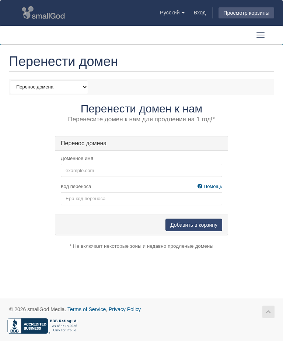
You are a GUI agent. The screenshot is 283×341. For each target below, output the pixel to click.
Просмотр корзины (246, 13)
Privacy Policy (125, 309)
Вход (199, 12)
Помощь (210, 186)
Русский (172, 12)
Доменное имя (77, 158)
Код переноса (141, 186)
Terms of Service (86, 309)
